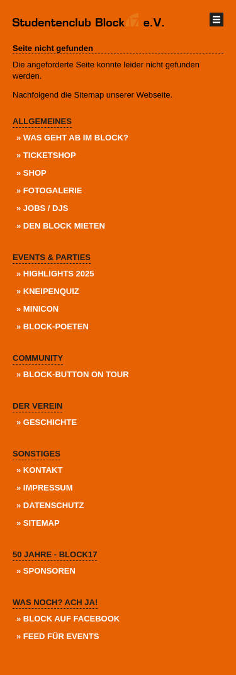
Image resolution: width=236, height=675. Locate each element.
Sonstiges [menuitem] (36, 453)
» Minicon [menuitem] (37, 309)
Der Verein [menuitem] (37, 406)
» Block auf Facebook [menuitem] (68, 618)
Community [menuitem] (38, 358)
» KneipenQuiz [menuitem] (47, 291)
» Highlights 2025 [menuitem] (55, 273)
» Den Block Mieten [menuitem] (60, 225)
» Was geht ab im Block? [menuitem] (72, 137)
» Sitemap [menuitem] (38, 523)
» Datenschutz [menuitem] (50, 505)
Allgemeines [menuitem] (42, 121)
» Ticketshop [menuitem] (46, 155)
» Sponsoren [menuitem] (46, 571)
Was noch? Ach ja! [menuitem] (55, 602)
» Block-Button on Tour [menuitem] (72, 374)
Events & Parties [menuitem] (52, 257)
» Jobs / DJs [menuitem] (42, 208)
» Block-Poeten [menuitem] (52, 326)
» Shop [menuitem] (31, 173)
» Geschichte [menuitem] (46, 422)
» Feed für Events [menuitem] (57, 636)
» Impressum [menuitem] (44, 487)
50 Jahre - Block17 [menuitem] (55, 554)
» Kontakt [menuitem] (39, 470)
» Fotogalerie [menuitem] (49, 190)
